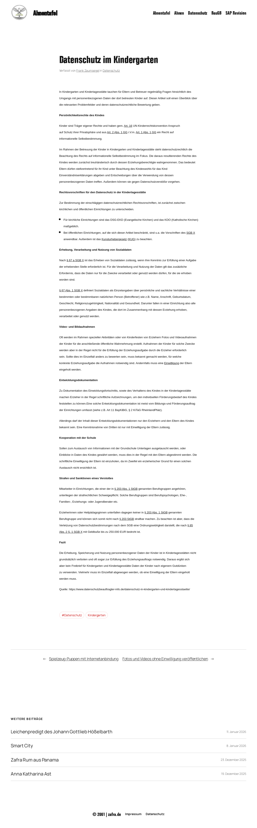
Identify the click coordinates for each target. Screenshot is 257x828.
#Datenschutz (72, 615)
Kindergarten (97, 615)
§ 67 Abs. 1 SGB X (71, 290)
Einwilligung (171, 363)
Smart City (22, 745)
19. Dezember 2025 (233, 774)
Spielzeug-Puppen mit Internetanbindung (83, 658)
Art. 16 (128, 125)
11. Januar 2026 (236, 732)
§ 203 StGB (126, 519)
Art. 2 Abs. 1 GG (117, 132)
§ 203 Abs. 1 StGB (126, 488)
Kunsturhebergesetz (114, 239)
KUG (131, 239)
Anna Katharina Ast (31, 773)
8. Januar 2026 (236, 746)
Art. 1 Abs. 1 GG (146, 132)
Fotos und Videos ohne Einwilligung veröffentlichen (165, 658)
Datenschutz (111, 70)
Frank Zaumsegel (87, 70)
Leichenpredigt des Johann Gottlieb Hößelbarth (61, 731)
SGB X (190, 232)
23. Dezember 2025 (233, 760)
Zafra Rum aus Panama (35, 759)
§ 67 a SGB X (75, 260)
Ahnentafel (45, 12)
